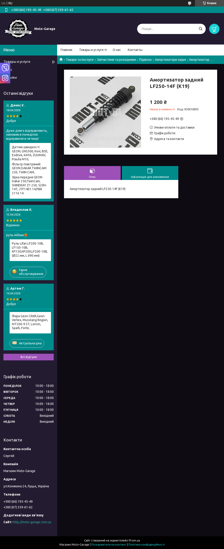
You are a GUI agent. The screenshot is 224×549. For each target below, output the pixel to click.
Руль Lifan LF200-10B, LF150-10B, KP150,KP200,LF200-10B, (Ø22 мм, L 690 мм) (30, 249)
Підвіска (145, 59)
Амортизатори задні (170, 59)
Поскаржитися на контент (108, 544)
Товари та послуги (79, 59)
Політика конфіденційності (146, 544)
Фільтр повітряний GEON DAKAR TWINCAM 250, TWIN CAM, (29, 168)
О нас (117, 50)
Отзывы (10, 77)
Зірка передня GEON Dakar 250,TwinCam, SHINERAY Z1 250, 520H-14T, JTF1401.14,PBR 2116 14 (29, 185)
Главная (66, 50)
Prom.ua (134, 540)
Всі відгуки (29, 357)
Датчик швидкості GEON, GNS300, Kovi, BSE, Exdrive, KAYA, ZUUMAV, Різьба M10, (30, 153)
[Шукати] (200, 29)
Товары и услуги (91, 50)
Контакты (135, 50)
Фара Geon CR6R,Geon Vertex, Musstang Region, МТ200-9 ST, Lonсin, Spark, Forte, (30, 322)
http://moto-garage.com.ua (32, 522)
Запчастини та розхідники (116, 59)
